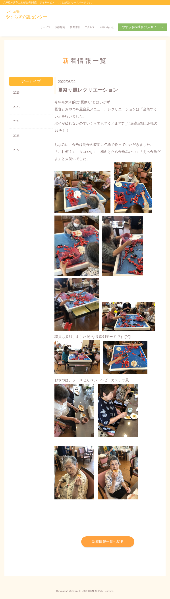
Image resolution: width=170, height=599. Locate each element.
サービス (45, 27)
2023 (16, 135)
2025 (16, 107)
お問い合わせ (106, 27)
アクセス (90, 27)
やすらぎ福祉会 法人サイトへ (142, 27)
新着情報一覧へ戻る (108, 541)
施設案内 (60, 27)
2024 (16, 121)
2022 (16, 150)
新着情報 (75, 27)
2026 (16, 92)
